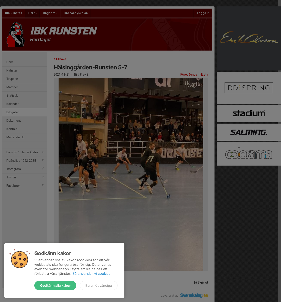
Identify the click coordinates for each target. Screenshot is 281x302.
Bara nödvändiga (98, 285)
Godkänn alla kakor (55, 285)
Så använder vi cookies (91, 273)
